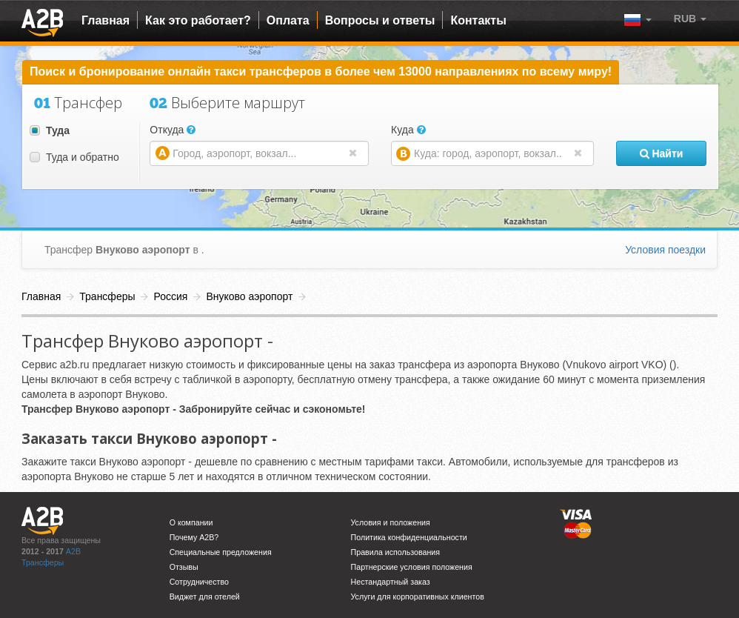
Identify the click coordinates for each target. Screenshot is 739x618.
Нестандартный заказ (390, 581)
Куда (408, 130)
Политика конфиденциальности (409, 537)
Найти (661, 153)
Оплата (288, 20)
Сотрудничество (199, 581)
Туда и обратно (74, 157)
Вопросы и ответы (380, 20)
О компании (191, 522)
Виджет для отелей (205, 596)
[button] (690, 18)
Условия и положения (390, 522)
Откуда (172, 130)
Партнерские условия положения (411, 566)
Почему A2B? (194, 537)
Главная (105, 20)
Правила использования (396, 552)
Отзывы (184, 566)
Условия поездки (665, 250)
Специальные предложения (221, 552)
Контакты (478, 20)
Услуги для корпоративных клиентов (417, 596)
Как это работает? (198, 20)
